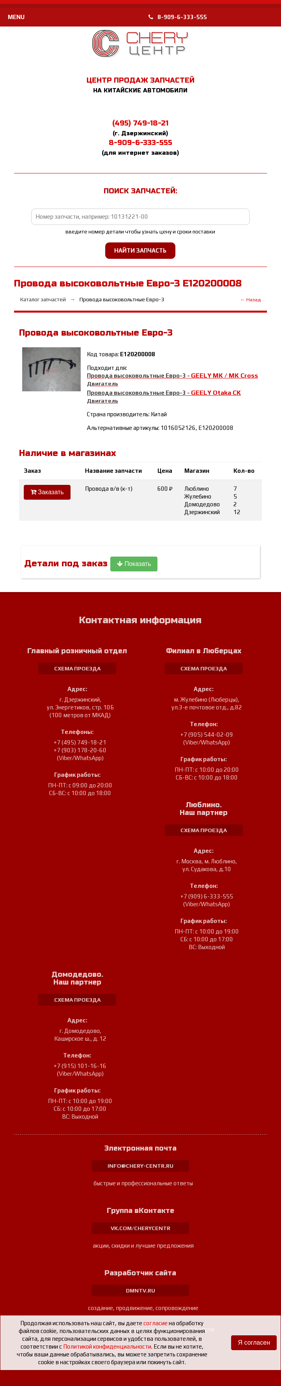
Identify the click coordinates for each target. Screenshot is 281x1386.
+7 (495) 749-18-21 (80, 742)
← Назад (250, 299)
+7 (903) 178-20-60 (80, 750)
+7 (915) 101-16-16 (80, 1065)
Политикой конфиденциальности (107, 1346)
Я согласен (254, 1342)
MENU (16, 17)
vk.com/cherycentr (140, 1228)
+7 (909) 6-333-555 (206, 896)
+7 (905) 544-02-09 (206, 734)
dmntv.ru (140, 1290)
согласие (155, 1323)
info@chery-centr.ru (140, 1166)
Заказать (47, 492)
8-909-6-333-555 (177, 17)
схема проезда (77, 668)
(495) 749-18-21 (140, 123)
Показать (134, 563)
